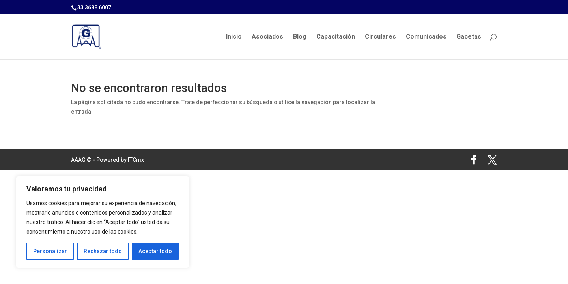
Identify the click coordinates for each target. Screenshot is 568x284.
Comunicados (426, 37)
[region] (102, 222)
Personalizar (50, 251)
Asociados (267, 37)
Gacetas (468, 37)
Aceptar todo (155, 251)
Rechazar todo (103, 251)
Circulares (380, 37)
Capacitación (335, 37)
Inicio (234, 37)
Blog (299, 37)
